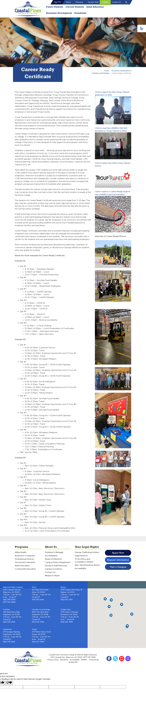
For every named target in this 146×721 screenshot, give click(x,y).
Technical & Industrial (25, 562)
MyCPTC (57, 2)
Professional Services (24, 559)
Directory (79, 2)
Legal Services (81, 556)
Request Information (118, 560)
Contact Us (116, 2)
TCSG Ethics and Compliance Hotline (84, 560)
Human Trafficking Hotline (87, 552)
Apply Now (118, 552)
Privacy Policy (53, 660)
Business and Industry (100, 73)
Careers (105, 2)
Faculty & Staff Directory (56, 565)
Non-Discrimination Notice (87, 565)
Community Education (25, 569)
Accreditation (51, 556)
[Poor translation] (9, 683)
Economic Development (59, 13)
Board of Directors (53, 559)
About (68, 2)
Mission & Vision (52, 576)
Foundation (80, 13)
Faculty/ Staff (93, 2)
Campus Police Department (58, 562)
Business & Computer (25, 556)
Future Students (54, 6)
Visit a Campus (118, 567)
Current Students (75, 6)
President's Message (54, 552)
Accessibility (80, 568)
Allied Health (20, 552)
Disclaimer (64, 660)
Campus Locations (53, 569)
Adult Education (95, 6)
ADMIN (84, 660)
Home (106, 71)
